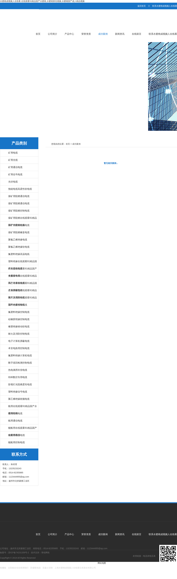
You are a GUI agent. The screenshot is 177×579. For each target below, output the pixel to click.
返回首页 (141, 6)
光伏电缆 (13, 181)
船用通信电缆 (15, 420)
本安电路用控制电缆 (19, 348)
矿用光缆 (13, 160)
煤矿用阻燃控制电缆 (19, 210)
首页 (38, 34)
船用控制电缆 (15, 413)
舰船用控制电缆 (16, 442)
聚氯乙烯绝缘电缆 (17, 239)
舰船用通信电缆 (16, 435)
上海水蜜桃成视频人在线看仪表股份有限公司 (75, 568)
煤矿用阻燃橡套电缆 (19, 232)
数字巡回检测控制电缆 (20, 362)
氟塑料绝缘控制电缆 (19, 312)
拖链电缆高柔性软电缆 (20, 189)
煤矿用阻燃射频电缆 (19, 225)
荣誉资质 (86, 34)
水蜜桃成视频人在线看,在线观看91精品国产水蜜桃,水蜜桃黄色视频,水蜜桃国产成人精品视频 (42, 1)
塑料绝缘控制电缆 (17, 305)
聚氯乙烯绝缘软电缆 (19, 247)
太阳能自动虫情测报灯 (18, 568)
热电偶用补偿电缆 (17, 370)
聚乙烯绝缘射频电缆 (19, 399)
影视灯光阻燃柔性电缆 (20, 384)
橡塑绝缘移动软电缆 (19, 326)
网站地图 (102, 563)
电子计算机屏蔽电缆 (19, 341)
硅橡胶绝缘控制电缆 (19, 319)
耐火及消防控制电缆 (19, 334)
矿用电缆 (13, 152)
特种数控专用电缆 (17, 377)
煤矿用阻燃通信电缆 (19, 196)
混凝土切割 (47, 568)
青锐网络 (45, 552)
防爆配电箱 (35, 568)
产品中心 (69, 34)
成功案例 (103, 34)
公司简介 (52, 34)
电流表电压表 (149, 556)
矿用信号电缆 (15, 174)
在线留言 (136, 34)
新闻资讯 (119, 34)
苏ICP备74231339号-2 (18, 552)
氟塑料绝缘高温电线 (19, 254)
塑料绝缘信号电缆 (17, 391)
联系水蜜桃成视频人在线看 (164, 6)
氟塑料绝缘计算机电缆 (20, 355)
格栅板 (3, 568)
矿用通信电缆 (15, 167)
